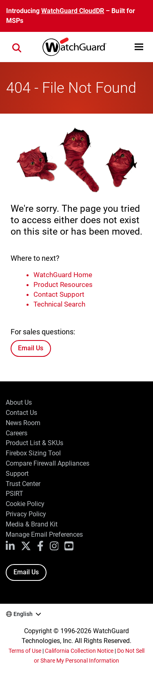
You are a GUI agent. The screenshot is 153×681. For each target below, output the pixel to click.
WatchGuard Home (62, 275)
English (23, 614)
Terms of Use (25, 650)
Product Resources (63, 284)
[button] (139, 47)
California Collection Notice (79, 650)
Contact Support (58, 294)
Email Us (30, 348)
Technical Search (59, 304)
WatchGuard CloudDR (72, 11)
